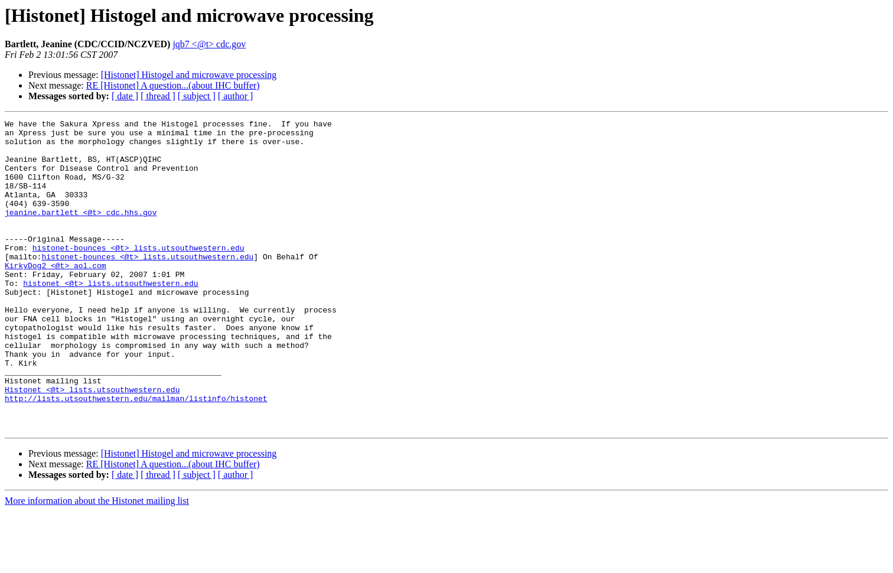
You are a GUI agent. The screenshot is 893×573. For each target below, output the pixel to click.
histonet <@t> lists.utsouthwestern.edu (110, 316)
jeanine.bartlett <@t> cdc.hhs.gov (81, 231)
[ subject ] (197, 96)
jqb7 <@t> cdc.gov (209, 44)
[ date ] (125, 96)
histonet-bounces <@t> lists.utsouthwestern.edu (138, 274)
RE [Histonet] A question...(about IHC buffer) (173, 85)
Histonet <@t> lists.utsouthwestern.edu (92, 444)
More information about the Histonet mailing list (97, 563)
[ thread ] (158, 96)
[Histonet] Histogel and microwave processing (189, 75)
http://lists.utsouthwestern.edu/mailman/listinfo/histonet (136, 455)
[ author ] (235, 96)
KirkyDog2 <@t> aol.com (55, 295)
